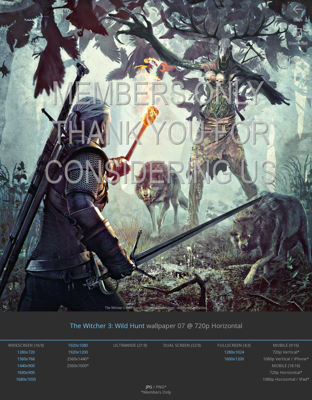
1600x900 (26, 372)
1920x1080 (78, 345)
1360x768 (26, 358)
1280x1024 (234, 352)
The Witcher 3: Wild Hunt (107, 325)
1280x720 (26, 352)
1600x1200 (234, 358)
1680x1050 (26, 379)
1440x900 (26, 365)
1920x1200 (78, 352)
